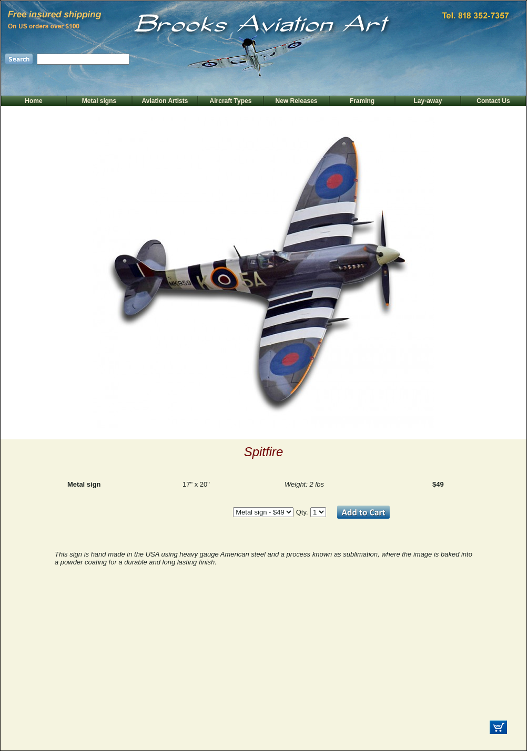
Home (33, 101)
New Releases (296, 101)
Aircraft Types (231, 101)
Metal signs (99, 101)
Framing (362, 101)
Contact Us (493, 101)
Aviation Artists (165, 101)
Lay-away (427, 101)
